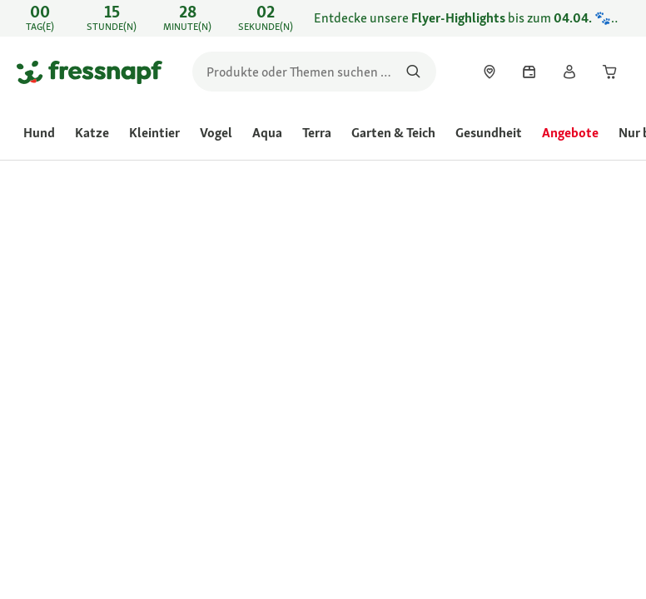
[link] (323, 18)
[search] (314, 72)
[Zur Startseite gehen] (89, 71)
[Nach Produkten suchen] (413, 72)
